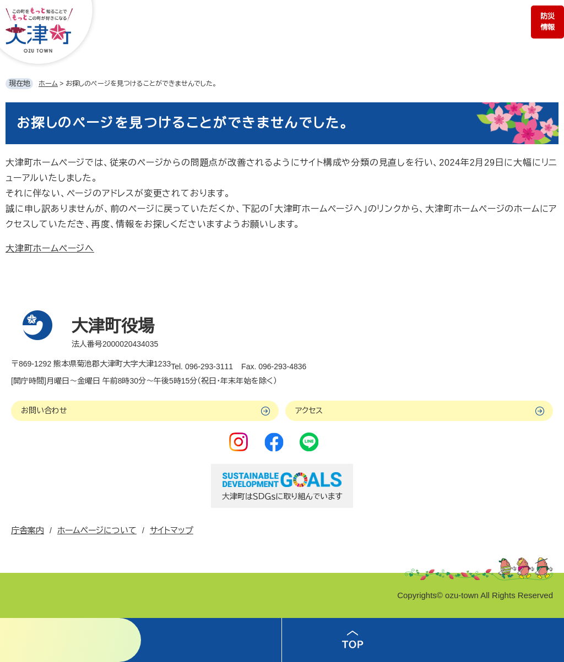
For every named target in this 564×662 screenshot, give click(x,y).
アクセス (309, 410)
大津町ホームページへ (50, 248)
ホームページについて (97, 530)
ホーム (48, 83)
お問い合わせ (44, 410)
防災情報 (547, 21)
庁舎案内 (27, 530)
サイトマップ (171, 530)
